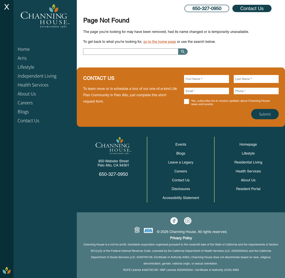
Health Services (248, 171)
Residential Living (248, 162)
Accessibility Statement (180, 198)
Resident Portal (248, 189)
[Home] (45, 16)
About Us (248, 180)
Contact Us (252, 8)
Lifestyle (248, 153)
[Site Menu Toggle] (6, 6)
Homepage (248, 144)
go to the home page (159, 41)
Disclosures (181, 189)
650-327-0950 (206, 8)
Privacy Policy (181, 238)
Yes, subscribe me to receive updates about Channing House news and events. (230, 102)
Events (180, 144)
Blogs (180, 153)
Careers (180, 171)
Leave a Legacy (180, 162)
